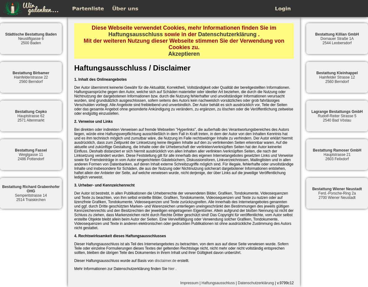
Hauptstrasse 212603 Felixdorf (337, 154)
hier (171, 269)
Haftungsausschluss (135, 34)
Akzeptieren (184, 54)
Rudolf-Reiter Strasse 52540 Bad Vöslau (337, 115)
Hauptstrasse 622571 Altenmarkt (31, 115)
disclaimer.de (165, 261)
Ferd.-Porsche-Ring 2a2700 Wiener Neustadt (337, 193)
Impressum (189, 283)
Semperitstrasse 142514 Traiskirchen (31, 193)
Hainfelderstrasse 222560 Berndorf (31, 77)
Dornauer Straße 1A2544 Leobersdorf (337, 38)
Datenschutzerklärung (227, 34)
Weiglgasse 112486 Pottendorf (31, 154)
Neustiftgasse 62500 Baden (31, 38)
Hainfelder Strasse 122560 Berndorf (337, 77)
